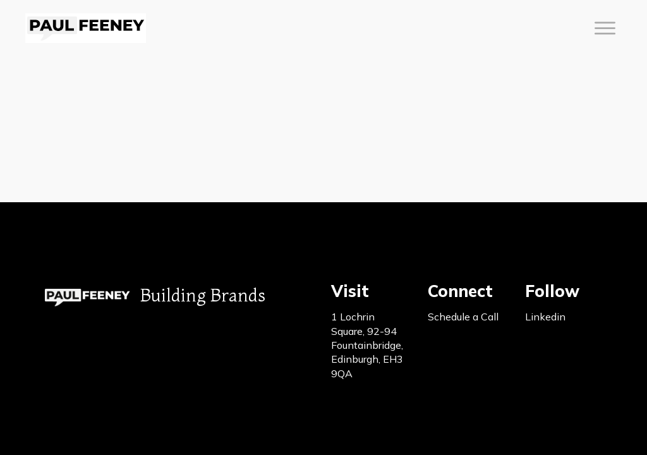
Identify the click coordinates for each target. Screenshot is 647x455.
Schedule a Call (463, 316)
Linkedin (545, 316)
